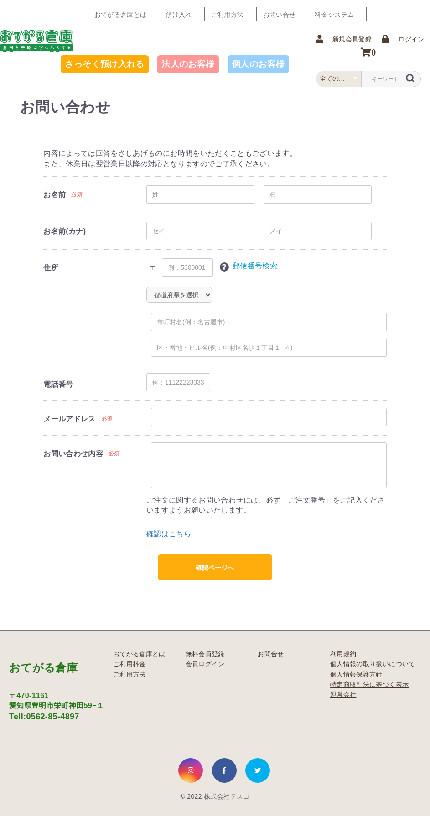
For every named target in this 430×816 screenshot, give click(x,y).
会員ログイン (205, 663)
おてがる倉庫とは (120, 14)
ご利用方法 (227, 14)
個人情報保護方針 (356, 674)
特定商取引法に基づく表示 (369, 684)
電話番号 (58, 384)
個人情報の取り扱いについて (372, 663)
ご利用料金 (129, 663)
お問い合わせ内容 (73, 453)
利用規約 (343, 653)
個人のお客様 (258, 64)
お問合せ (271, 653)
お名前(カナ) (64, 231)
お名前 (54, 195)
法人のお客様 (187, 64)
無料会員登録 (205, 653)
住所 (50, 268)
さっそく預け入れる (104, 64)
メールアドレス (69, 419)
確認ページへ (215, 567)
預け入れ (179, 14)
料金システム (334, 14)
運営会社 (343, 694)
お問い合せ (279, 14)
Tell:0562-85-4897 (44, 716)
